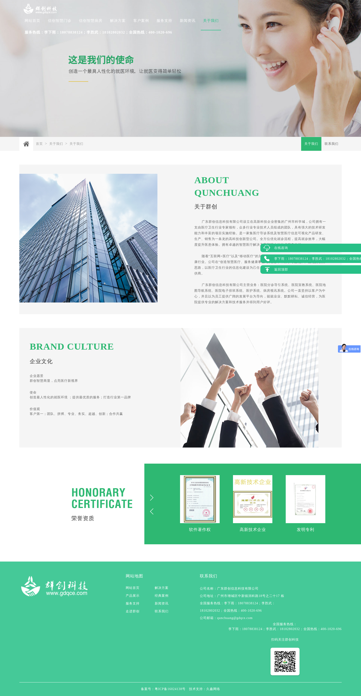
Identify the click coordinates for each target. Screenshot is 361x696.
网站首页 (32, 21)
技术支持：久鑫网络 (204, 689)
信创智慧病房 (90, 21)
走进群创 (133, 611)
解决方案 (118, 21)
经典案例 (162, 595)
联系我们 (331, 143)
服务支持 (164, 21)
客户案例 (141, 21)
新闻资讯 (187, 21)
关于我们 (211, 21)
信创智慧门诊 (59, 21)
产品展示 (133, 595)
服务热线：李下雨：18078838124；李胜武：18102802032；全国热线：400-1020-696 (98, 32)
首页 (39, 143)
